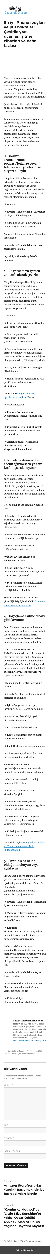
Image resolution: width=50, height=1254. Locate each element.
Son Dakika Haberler (17, 1051)
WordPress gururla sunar (32, 1241)
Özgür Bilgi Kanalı (11, 1241)
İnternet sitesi (12, 1151)
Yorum (8, 1085)
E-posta (9, 1138)
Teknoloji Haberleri (27, 1054)
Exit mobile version (25, 1250)
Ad (6, 1125)
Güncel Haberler (11, 1054)
